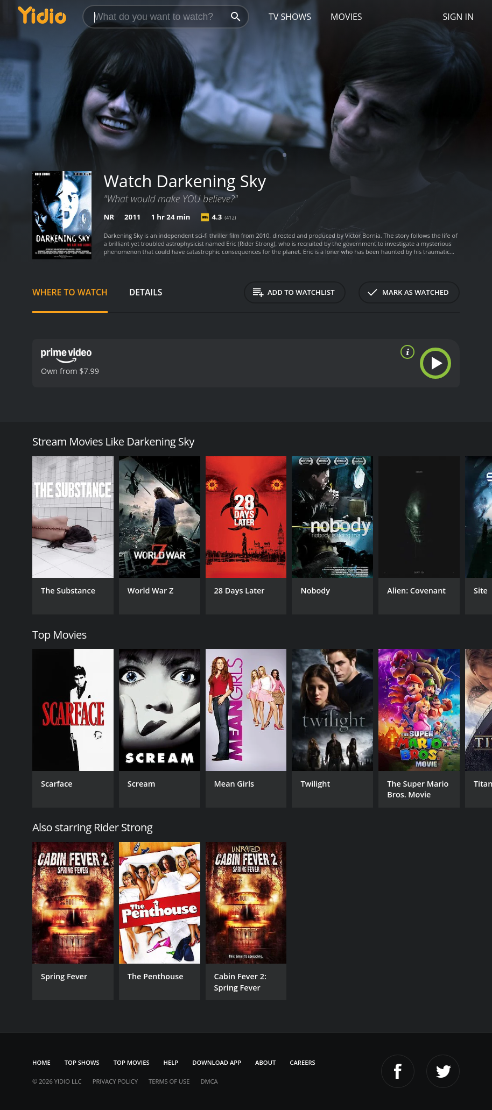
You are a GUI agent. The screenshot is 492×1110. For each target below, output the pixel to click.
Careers (302, 1062)
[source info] (405, 352)
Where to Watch (70, 292)
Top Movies (132, 1062)
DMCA (208, 1081)
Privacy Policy (115, 1081)
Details (146, 292)
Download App (216, 1062)
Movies (346, 17)
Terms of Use (169, 1081)
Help (171, 1062)
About (265, 1062)
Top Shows (82, 1062)
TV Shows (290, 17)
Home (41, 1062)
